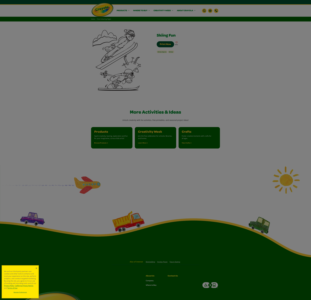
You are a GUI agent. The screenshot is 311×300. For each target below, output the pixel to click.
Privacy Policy (9, 286)
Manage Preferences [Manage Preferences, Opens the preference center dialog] (20, 292)
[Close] (36, 268)
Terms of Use (12, 288)
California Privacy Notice (24, 286)
